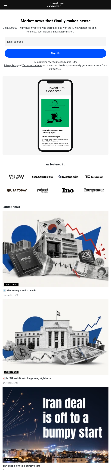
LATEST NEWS (11, 284)
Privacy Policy (11, 65)
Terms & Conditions (32, 65)
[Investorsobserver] (55, 5)
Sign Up (55, 53)
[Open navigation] (6, 5)
